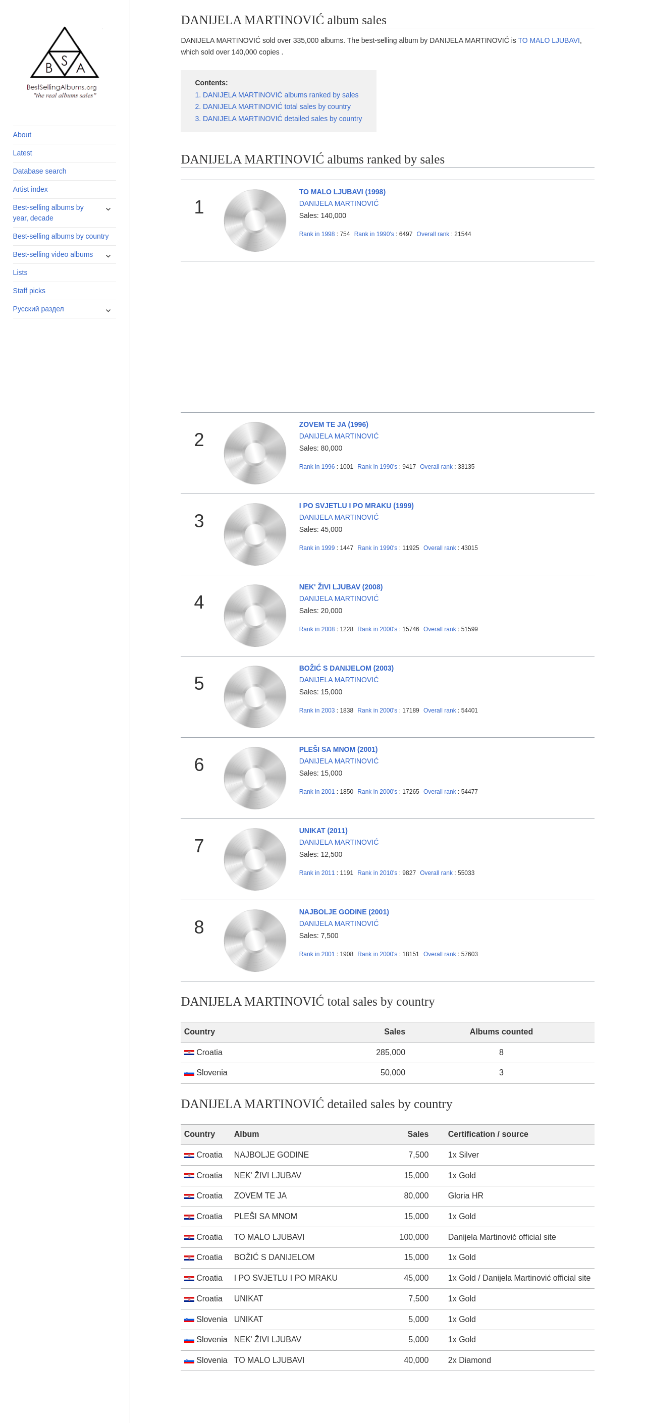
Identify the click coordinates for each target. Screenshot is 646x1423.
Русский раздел (38, 309)
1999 (317, 548)
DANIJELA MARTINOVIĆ (339, 203)
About (22, 135)
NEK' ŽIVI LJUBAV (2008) (341, 587)
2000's (378, 629)
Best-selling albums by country (61, 236)
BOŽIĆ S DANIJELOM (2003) (346, 668)
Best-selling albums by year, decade (48, 212)
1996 (317, 466)
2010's (378, 873)
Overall (433, 234)
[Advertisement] (388, 337)
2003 (317, 710)
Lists (20, 272)
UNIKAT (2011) (323, 831)
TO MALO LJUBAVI (549, 40)
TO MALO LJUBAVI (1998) (342, 192)
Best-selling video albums (53, 254)
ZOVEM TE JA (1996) (333, 424)
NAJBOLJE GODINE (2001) (344, 912)
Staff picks (29, 291)
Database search (40, 171)
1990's (375, 234)
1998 (317, 234)
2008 (317, 629)
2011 (317, 873)
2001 (317, 791)
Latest (22, 153)
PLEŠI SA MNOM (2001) (338, 749)
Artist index (30, 189)
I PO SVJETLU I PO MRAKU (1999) (356, 506)
